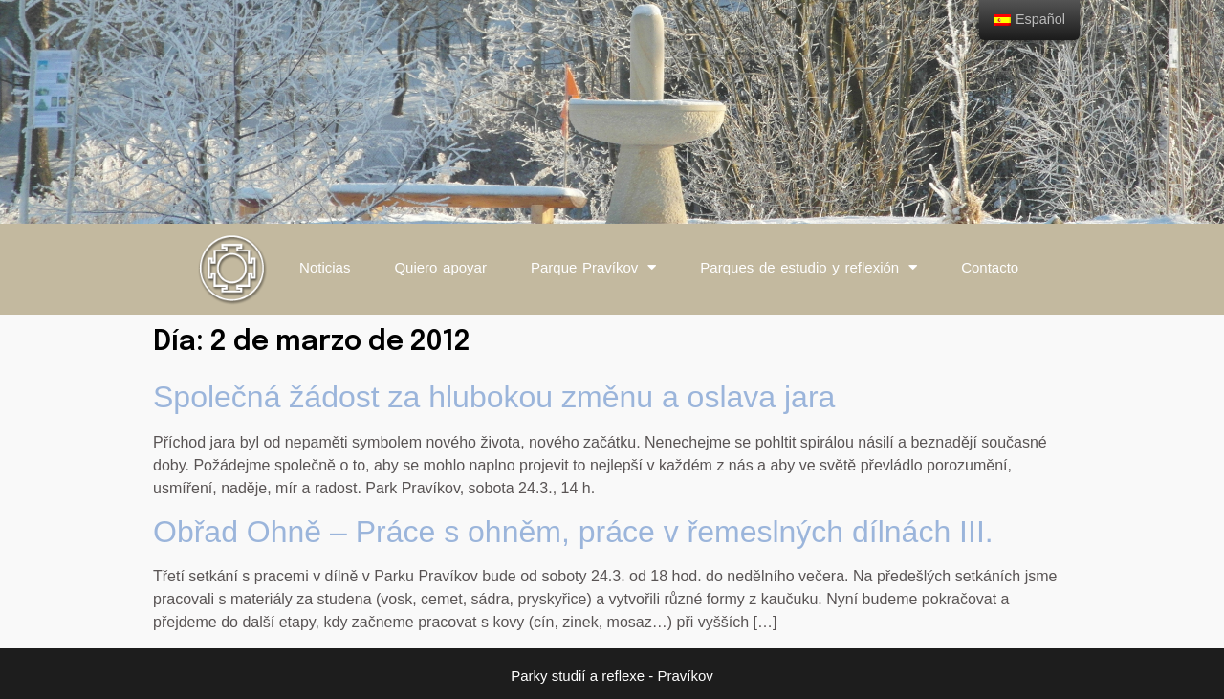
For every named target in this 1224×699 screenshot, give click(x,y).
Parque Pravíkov (593, 267)
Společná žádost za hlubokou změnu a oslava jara (494, 397)
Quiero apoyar (440, 267)
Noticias (324, 267)
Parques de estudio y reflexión (808, 267)
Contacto (989, 267)
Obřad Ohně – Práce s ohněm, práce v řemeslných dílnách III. (573, 531)
